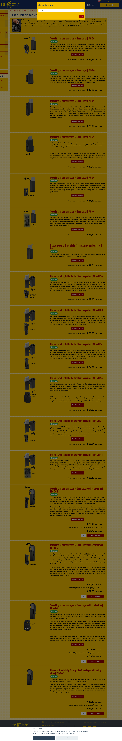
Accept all (43, 737)
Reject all (67, 737)
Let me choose (71, 733)
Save (81, 16)
